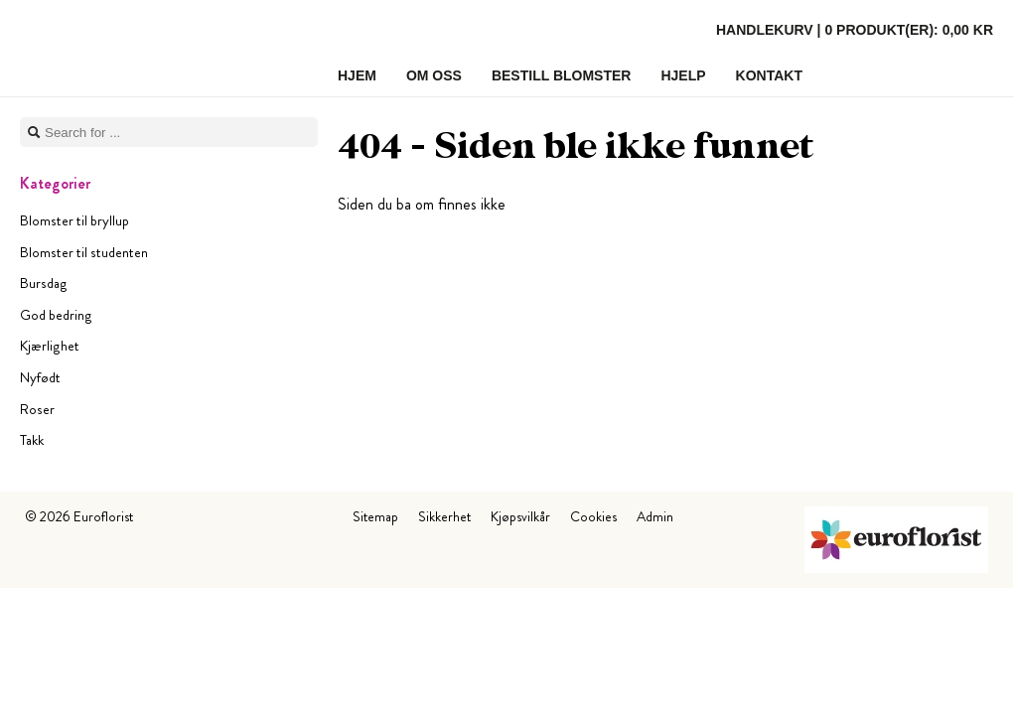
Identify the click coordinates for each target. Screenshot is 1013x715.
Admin (655, 516)
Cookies (593, 516)
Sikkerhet (444, 516)
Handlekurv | (854, 30)
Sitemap (375, 516)
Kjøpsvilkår (520, 516)
